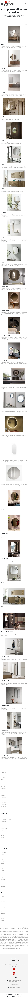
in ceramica (3, 852)
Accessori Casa (11, 15)
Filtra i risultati (14, 21)
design (2, 899)
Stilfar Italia (3, 797)
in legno (2, 866)
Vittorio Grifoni (4, 806)
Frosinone (3, 916)
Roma (2, 920)
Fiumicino (3, 913)
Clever (2, 775)
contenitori (3, 821)
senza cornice (4, 886)
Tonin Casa (3, 802)
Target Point (3, 800)
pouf (2, 830)
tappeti (2, 837)
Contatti (19, 996)
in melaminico (4, 872)
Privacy (13, 996)
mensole (3, 823)
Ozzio (2, 791)
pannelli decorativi (5, 828)
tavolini (2, 839)
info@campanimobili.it (15, 987)
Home (5, 15)
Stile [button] (2, 893)
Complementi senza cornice (14, 16)
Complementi (20, 15)
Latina (2, 918)
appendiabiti (4, 817)
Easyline (2, 779)
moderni (3, 901)
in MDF (2, 870)
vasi (2, 842)
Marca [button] (3, 769)
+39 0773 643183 (15, 984)
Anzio (2, 911)
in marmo (3, 868)
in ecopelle (3, 856)
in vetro (2, 884)
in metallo (3, 875)
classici (2, 896)
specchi (2, 835)
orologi (2, 826)
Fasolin (2, 781)
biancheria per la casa (6, 819)
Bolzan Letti (3, 772)
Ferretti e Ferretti (4, 786)
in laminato (3, 863)
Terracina (3, 922)
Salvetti (2, 793)
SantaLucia (3, 795)
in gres (2, 859)
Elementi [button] (4, 813)
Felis (2, 784)
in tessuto (3, 882)
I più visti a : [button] (4, 907)
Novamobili (3, 788)
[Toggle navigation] (25, 3)
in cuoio (2, 854)
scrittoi (2, 833)
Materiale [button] (4, 848)
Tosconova (3, 804)
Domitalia (3, 777)
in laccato (3, 861)
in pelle (2, 877)
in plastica (3, 879)
